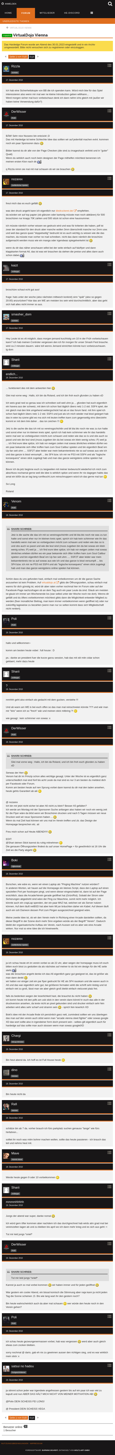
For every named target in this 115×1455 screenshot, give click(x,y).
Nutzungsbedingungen (15, 1443)
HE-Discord (72, 13)
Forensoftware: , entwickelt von (57, 1450)
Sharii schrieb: (21, 529)
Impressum (36, 1443)
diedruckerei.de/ (64, 210)
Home (8, 13)
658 (32, 56)
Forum (25, 13)
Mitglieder (47, 13)
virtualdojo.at (49, 582)
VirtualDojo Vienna (30, 35)
